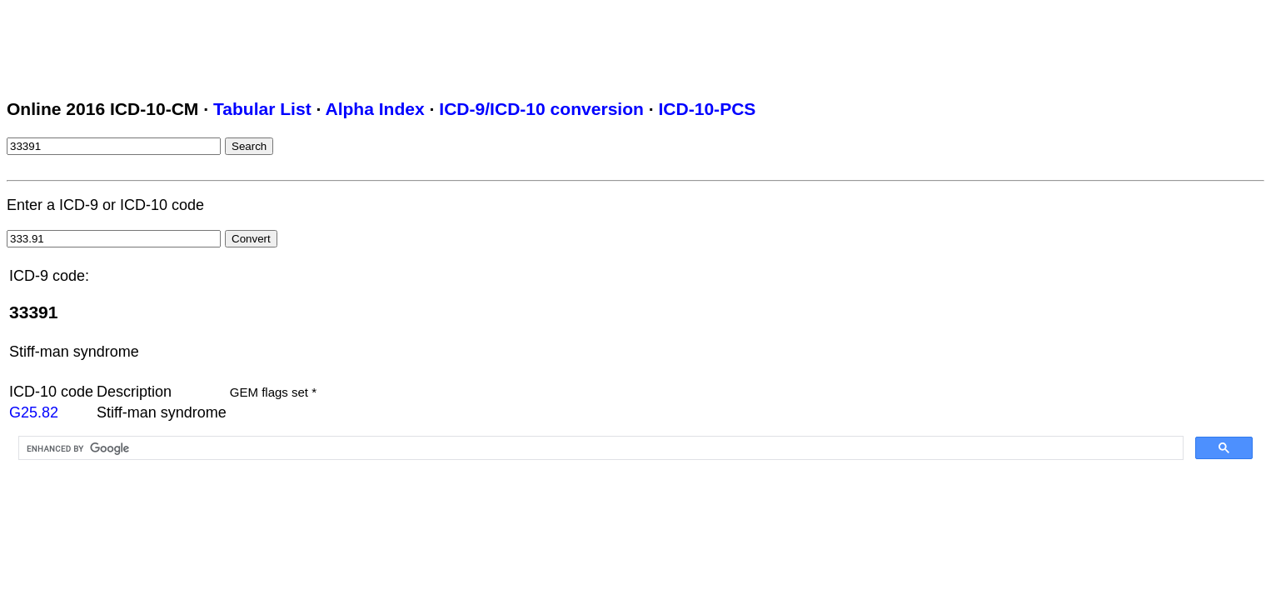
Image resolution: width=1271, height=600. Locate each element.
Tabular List (262, 108)
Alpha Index (374, 108)
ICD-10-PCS (706, 108)
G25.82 (33, 412)
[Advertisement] (310, 44)
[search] (599, 448)
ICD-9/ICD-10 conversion (541, 108)
